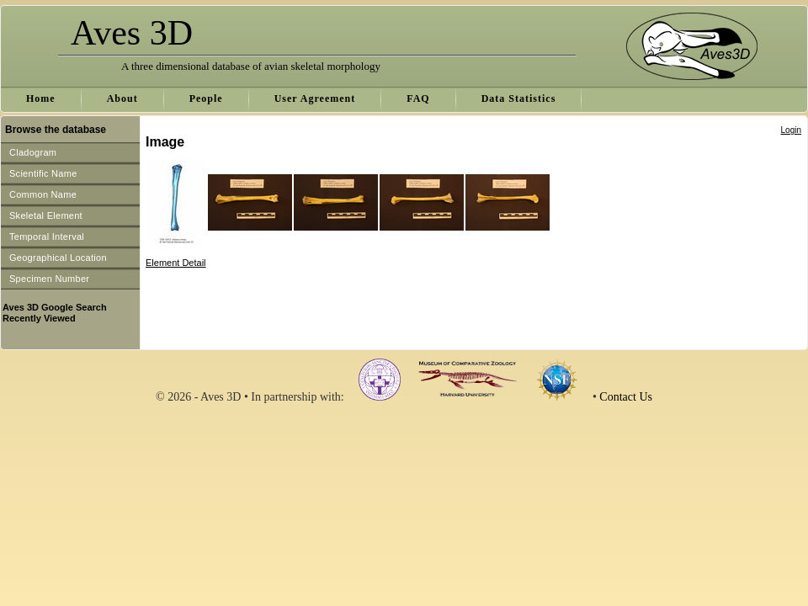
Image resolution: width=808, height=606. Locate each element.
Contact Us (625, 397)
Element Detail (176, 263)
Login (791, 130)
